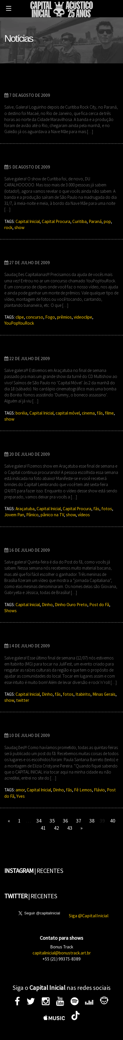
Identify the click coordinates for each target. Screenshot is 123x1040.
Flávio (99, 790)
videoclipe (83, 317)
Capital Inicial (28, 221)
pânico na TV (52, 514)
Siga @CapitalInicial (89, 915)
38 (91, 820)
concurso (34, 317)
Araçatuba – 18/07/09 (32, 348)
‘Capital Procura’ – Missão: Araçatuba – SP (58, 444)
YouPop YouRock (26, 252)
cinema (88, 413)
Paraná (95, 221)
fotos (106, 508)
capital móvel (68, 413)
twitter (22, 700)
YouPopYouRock (19, 323)
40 (112, 820)
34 (38, 820)
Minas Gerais (104, 694)
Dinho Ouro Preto (71, 604)
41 (43, 828)
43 (69, 828)
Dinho (47, 604)
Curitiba (79, 221)
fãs (100, 413)
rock (8, 227)
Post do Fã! (18, 540)
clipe (20, 317)
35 (52, 820)
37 (78, 820)
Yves (20, 796)
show (19, 227)
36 (65, 820)
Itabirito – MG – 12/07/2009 (39, 635)
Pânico (32, 514)
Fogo (50, 317)
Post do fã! (18, 725)
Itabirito (82, 694)
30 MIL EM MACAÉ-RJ (31, 85)
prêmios (64, 317)
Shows (10, 610)
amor (20, 790)
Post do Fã (99, 604)
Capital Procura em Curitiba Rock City (52, 157)
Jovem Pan (14, 514)
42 (56, 828)
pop (107, 221)
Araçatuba (25, 508)
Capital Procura (56, 221)
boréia (21, 413)
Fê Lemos (83, 790)
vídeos (84, 514)
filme (109, 413)
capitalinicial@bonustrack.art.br (62, 953)
